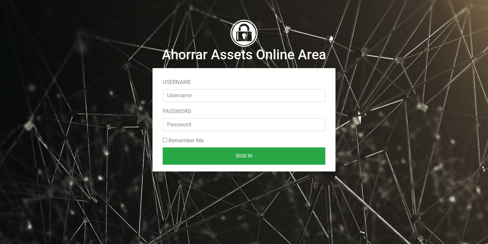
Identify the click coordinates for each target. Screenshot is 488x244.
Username (177, 82)
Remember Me (183, 140)
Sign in (244, 156)
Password (177, 111)
